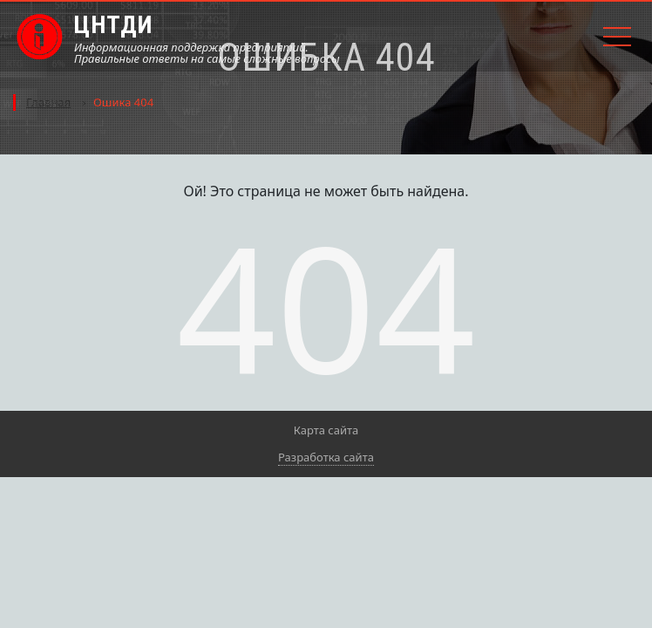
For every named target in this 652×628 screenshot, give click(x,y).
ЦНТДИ (113, 24)
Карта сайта (326, 430)
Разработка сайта (326, 457)
